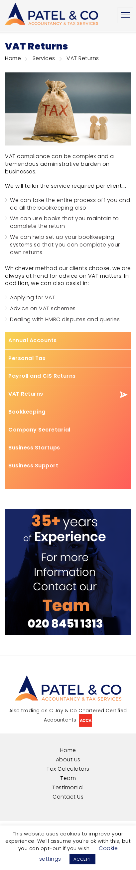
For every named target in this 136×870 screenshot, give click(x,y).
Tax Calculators (68, 769)
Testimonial (68, 787)
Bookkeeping (27, 412)
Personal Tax (27, 358)
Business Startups (34, 447)
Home (13, 58)
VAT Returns (25, 394)
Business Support (33, 465)
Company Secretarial (39, 430)
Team (68, 778)
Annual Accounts (32, 340)
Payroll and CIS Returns (42, 376)
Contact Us (68, 797)
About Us (68, 759)
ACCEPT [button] (82, 859)
